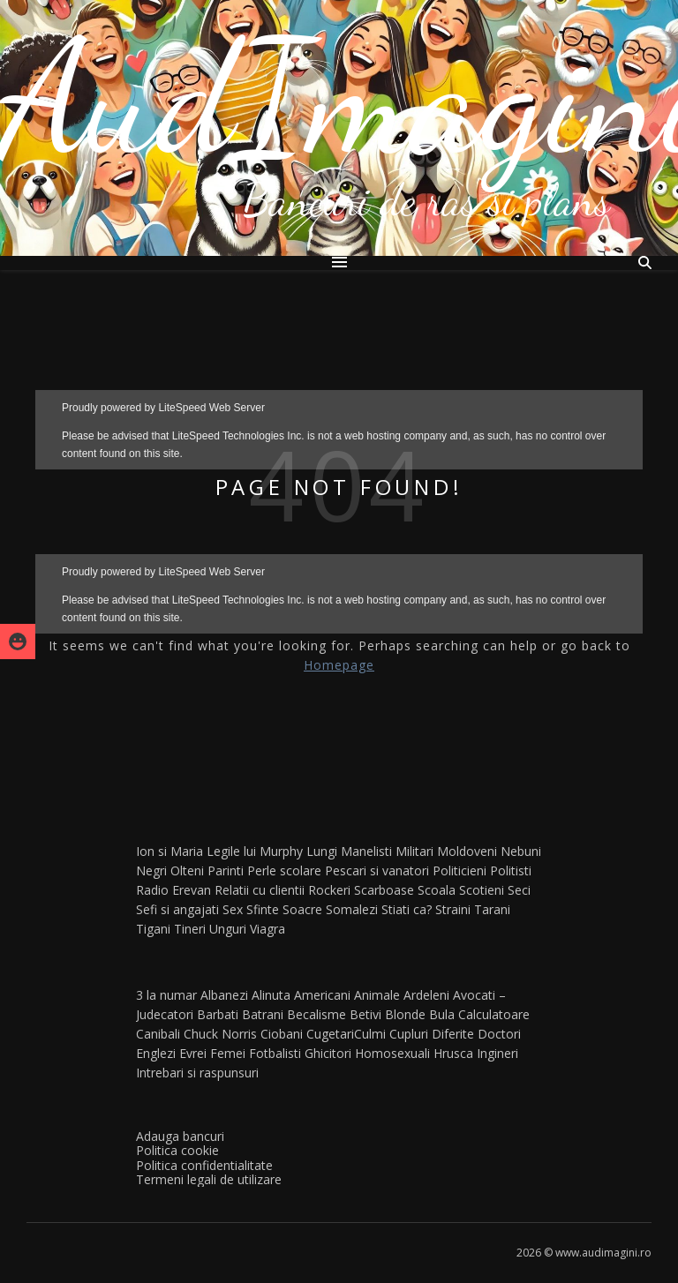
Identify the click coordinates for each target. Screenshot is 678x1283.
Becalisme (316, 1014)
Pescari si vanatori (377, 870)
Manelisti (366, 851)
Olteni (187, 870)
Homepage (339, 665)
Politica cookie (177, 1150)
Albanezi (224, 995)
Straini (453, 909)
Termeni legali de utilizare (209, 1179)
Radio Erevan (173, 890)
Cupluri (408, 1033)
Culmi (370, 1033)
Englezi (156, 1053)
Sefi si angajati (177, 909)
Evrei (193, 1053)
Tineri (190, 928)
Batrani (262, 1014)
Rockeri (329, 890)
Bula (442, 1014)
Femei (227, 1053)
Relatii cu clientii (260, 890)
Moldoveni (467, 851)
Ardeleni (426, 995)
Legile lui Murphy (255, 851)
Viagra (267, 928)
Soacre (302, 909)
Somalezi (352, 909)
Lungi (321, 851)
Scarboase (384, 890)
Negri (151, 870)
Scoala (437, 890)
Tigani (153, 928)
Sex (232, 909)
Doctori (499, 1033)
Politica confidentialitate (204, 1165)
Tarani (492, 909)
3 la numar (166, 995)
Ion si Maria (169, 851)
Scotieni (481, 890)
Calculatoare (494, 1014)
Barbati (217, 1014)
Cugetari (330, 1033)
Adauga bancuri (180, 1136)
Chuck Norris (220, 1033)
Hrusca (453, 1053)
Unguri (227, 928)
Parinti (225, 870)
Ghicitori (328, 1053)
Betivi (365, 1014)
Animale (377, 995)
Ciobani (281, 1033)
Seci (519, 890)
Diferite (453, 1033)
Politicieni (459, 870)
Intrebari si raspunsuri (197, 1072)
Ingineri (497, 1053)
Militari (414, 851)
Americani (322, 995)
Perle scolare (284, 870)
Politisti (510, 870)
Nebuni (521, 851)
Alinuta (271, 995)
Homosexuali (392, 1053)
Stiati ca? (406, 909)
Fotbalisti (275, 1053)
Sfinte (262, 909)
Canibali (158, 1033)
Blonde (405, 1014)
